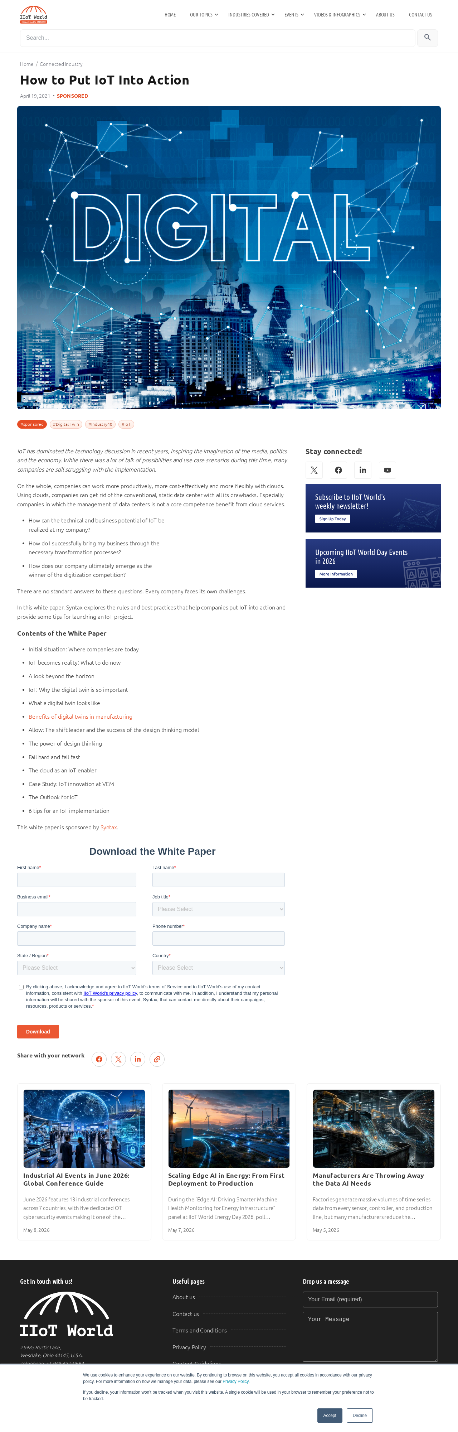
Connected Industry (61, 64)
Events (291, 15)
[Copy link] (157, 1059)
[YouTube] (387, 470)
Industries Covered (248, 15)
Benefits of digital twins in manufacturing (80, 716)
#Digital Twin (66, 424)
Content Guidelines (196, 1363)
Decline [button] (360, 1415)
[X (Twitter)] (314, 470)
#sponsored (32, 424)
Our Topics (201, 15)
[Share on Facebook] (99, 1059)
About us (385, 15)
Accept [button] (329, 1415)
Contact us (420, 15)
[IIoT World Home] (87, 1314)
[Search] (217, 38)
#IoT (126, 424)
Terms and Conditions (199, 1330)
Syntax (109, 827)
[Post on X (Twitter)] (118, 1059)
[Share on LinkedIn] (137, 1059)
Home (170, 15)
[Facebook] (338, 470)
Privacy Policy (235, 1381)
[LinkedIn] (362, 470)
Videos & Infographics (337, 15)
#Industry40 (100, 424)
